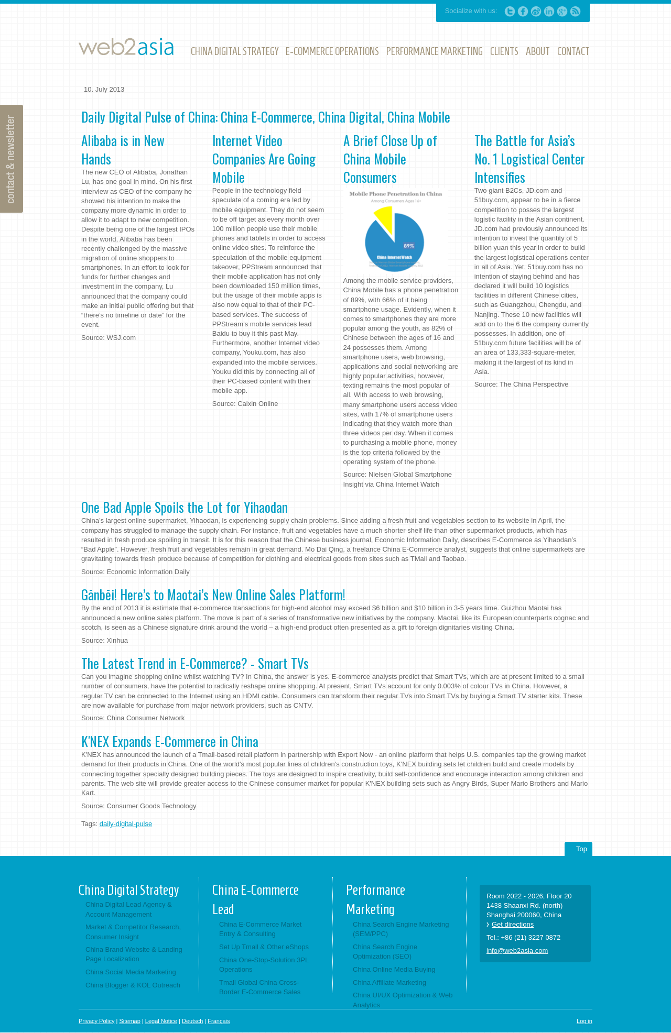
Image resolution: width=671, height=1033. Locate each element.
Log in (584, 1021)
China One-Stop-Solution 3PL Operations (264, 964)
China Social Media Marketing (130, 972)
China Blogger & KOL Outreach (132, 985)
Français (219, 1021)
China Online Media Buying (394, 969)
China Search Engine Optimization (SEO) (385, 951)
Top (581, 849)
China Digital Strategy (129, 890)
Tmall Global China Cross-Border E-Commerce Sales (259, 987)
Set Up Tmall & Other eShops (264, 947)
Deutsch (192, 1021)
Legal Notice (161, 1021)
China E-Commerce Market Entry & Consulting (260, 929)
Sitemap (129, 1021)
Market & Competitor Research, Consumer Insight (133, 931)
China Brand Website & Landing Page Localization (133, 954)
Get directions (513, 924)
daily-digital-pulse (126, 824)
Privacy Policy (96, 1021)
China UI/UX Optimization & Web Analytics (403, 999)
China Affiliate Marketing (389, 982)
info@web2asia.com (517, 950)
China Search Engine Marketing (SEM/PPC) (401, 929)
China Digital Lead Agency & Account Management (128, 909)
